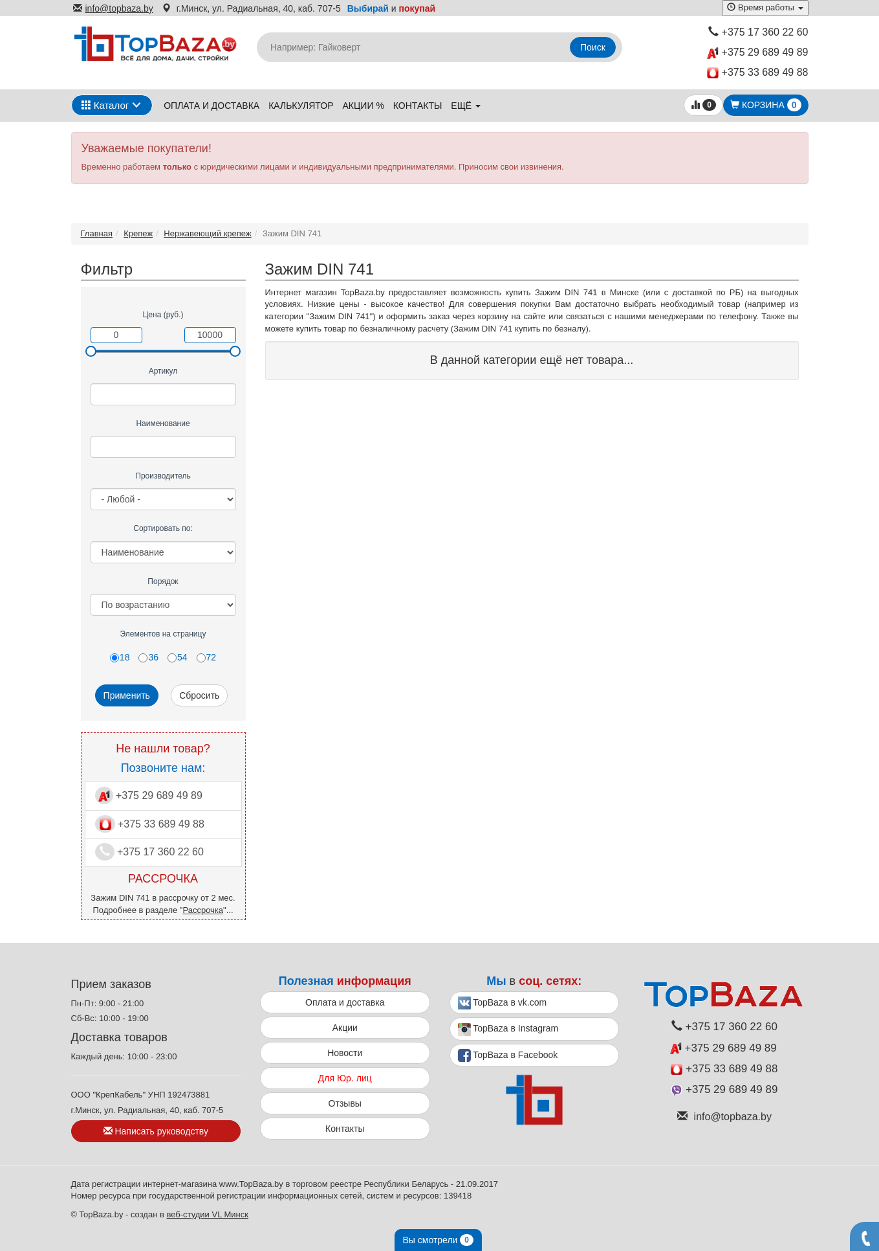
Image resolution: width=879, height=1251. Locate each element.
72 (207, 657)
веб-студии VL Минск (207, 1214)
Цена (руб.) (162, 314)
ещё (466, 105)
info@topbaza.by (113, 8)
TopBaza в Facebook (508, 1055)
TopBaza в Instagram (508, 1029)
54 (178, 657)
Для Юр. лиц (345, 1078)
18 (120, 657)
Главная (97, 233)
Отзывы (345, 1103)
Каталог (105, 105)
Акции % (363, 105)
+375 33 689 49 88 (757, 73)
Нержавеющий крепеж (207, 233)
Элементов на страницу (163, 633)
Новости (344, 1053)
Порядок (162, 581)
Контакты (417, 105)
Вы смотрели (438, 1240)
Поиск (592, 47)
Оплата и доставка (211, 105)
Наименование (163, 423)
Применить (126, 695)
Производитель (162, 475)
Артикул (163, 371)
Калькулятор (300, 105)
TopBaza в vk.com (502, 1003)
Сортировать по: (163, 528)
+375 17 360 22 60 (758, 32)
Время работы (765, 7)
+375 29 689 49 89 (757, 53)
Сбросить (199, 695)
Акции (345, 1027)
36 (148, 657)
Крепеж (138, 233)
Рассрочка (202, 910)
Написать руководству (155, 1131)
